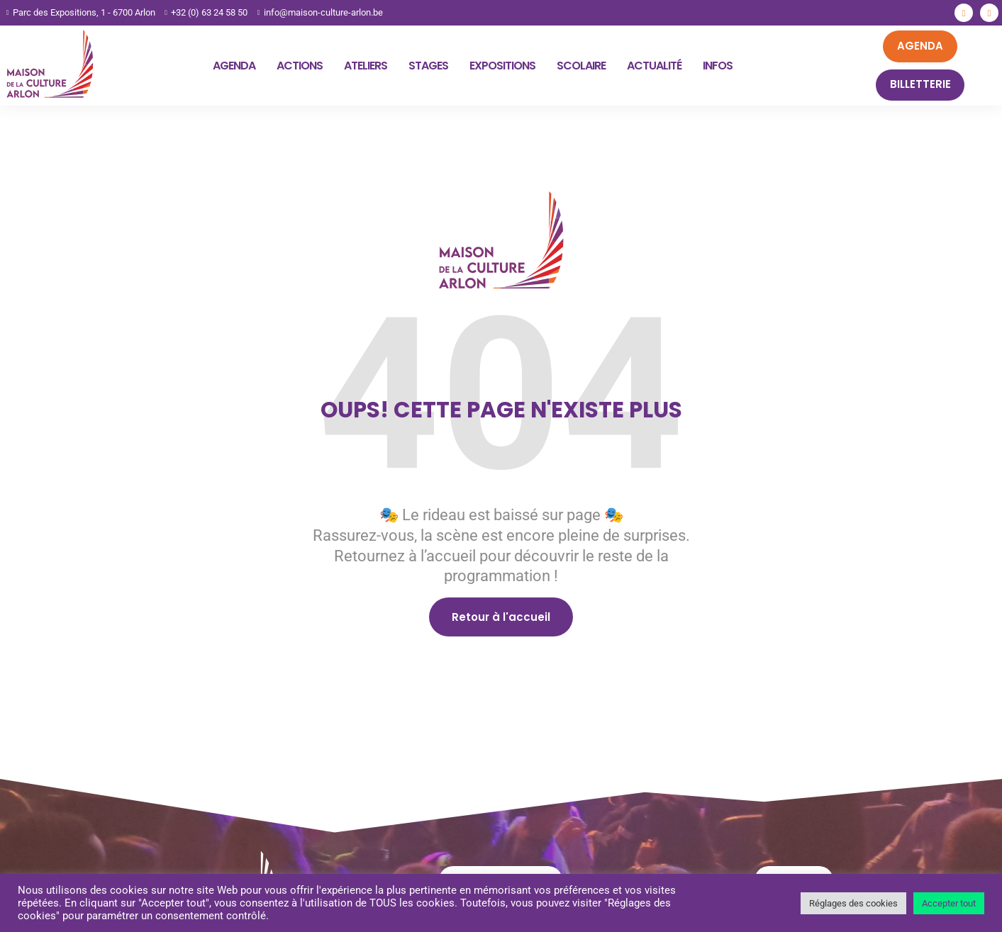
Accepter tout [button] (949, 903)
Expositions (502, 65)
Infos (718, 65)
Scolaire (581, 65)
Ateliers (365, 65)
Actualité (654, 65)
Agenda (234, 65)
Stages (428, 65)
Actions (300, 65)
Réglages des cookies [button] (853, 903)
